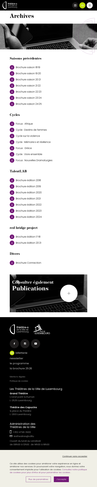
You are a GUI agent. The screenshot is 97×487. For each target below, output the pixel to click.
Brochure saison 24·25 (26, 104)
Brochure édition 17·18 (25, 237)
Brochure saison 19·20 (25, 73)
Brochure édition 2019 (25, 186)
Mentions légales (17, 376)
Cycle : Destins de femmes (28, 130)
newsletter (16, 358)
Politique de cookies (19, 381)
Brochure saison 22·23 (25, 92)
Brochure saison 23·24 (26, 98)
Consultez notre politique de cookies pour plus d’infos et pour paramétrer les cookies (48, 471)
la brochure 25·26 (21, 368)
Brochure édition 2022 (26, 205)
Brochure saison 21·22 (25, 86)
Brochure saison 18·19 (25, 67)
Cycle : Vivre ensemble (26, 154)
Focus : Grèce (21, 148)
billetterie (21, 353)
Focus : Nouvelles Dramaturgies (31, 160)
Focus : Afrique (21, 124)
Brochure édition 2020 (26, 192)
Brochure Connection (25, 263)
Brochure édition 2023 (26, 211)
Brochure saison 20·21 (25, 79)
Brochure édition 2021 (25, 199)
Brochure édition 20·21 (25, 243)
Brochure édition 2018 (25, 180)
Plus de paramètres (38, 479)
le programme (19, 363)
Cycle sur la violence (25, 136)
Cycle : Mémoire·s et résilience (30, 142)
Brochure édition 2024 (26, 217)
